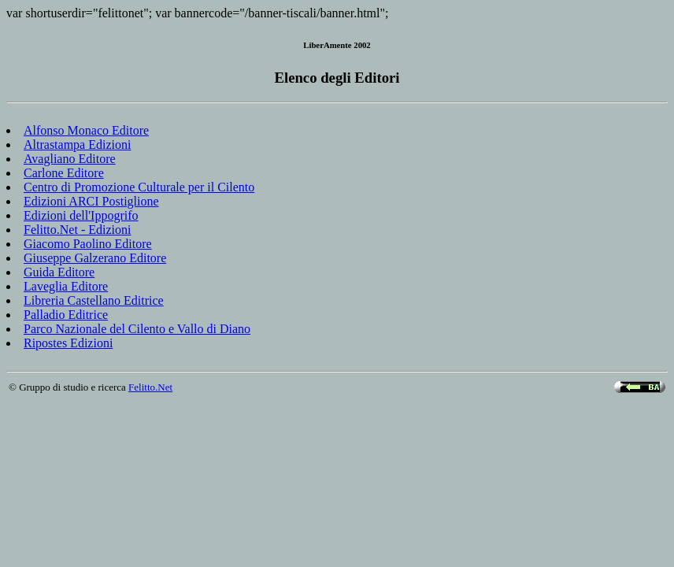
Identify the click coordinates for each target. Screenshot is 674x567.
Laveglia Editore (66, 286)
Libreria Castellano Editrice (94, 300)
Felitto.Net (150, 387)
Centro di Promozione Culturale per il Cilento (139, 187)
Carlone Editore (64, 173)
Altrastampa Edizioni (77, 144)
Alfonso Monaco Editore (86, 130)
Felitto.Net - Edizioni (77, 229)
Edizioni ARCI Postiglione (91, 201)
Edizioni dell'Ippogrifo (81, 215)
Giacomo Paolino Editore (88, 243)
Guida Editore (59, 272)
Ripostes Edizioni (68, 343)
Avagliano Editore (70, 158)
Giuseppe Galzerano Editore (95, 258)
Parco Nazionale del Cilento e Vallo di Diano (137, 328)
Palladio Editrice (66, 314)
